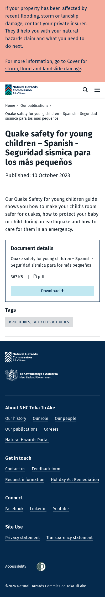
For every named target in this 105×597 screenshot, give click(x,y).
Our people (65, 418)
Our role (40, 418)
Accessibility (16, 566)
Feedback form (46, 468)
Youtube (61, 508)
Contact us (15, 468)
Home (10, 105)
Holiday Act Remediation (75, 479)
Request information (24, 479)
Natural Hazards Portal (27, 439)
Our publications (34, 105)
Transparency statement (69, 537)
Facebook (14, 508)
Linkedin (38, 508)
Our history (15, 418)
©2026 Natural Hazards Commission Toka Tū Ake (45, 586)
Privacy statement (22, 537)
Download (52, 290)
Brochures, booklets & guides (39, 322)
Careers (51, 429)
